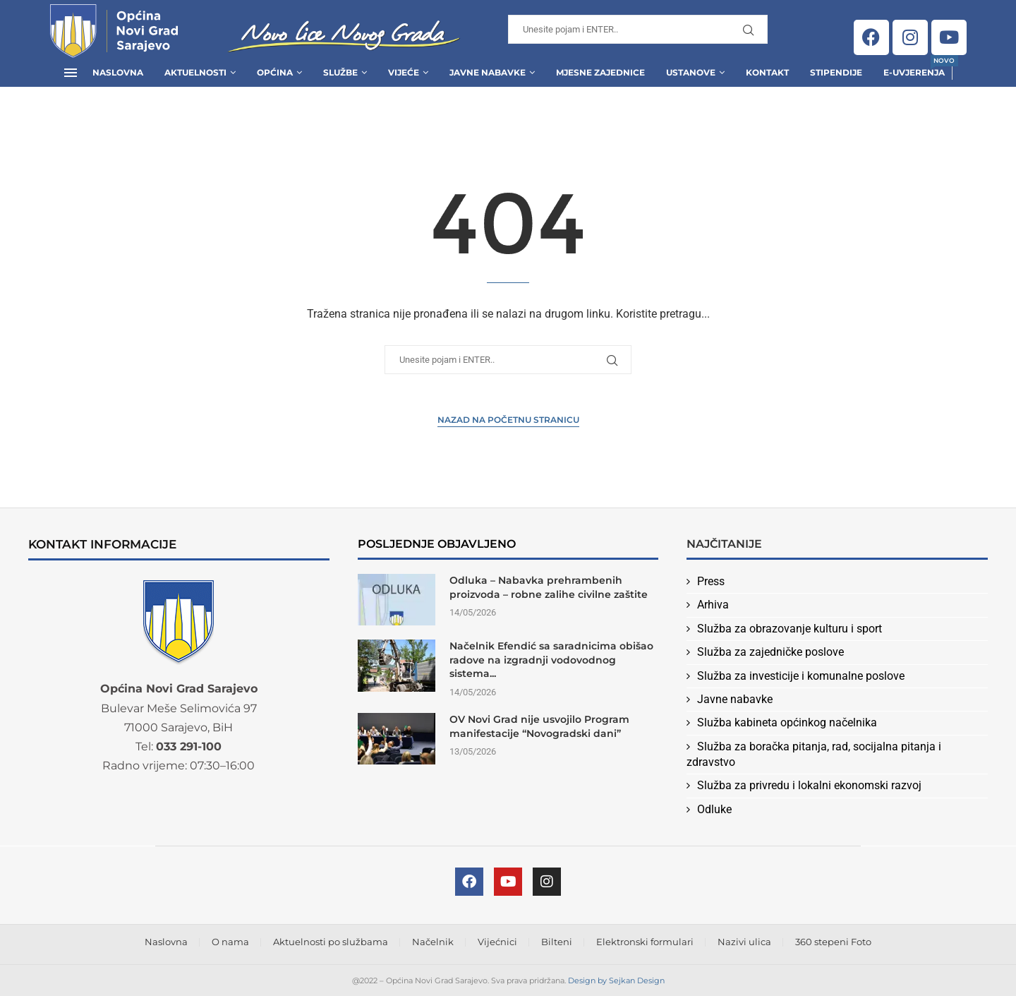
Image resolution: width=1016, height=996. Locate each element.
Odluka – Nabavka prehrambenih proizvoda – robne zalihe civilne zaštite (548, 587)
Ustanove (690, 72)
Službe (340, 72)
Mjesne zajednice (600, 72)
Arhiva (713, 604)
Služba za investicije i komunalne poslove (801, 676)
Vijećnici (497, 941)
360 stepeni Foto (833, 941)
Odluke (714, 809)
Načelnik (433, 941)
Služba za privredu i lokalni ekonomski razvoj (809, 785)
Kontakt (767, 72)
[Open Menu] (70, 72)
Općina (275, 72)
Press (711, 581)
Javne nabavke (735, 699)
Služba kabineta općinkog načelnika (787, 722)
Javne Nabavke (487, 72)
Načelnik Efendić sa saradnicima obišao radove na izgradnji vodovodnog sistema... (551, 660)
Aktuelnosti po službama (330, 941)
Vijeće (403, 72)
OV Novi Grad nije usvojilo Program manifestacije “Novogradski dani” (539, 726)
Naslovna (117, 72)
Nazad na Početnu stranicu (508, 419)
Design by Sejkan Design (616, 980)
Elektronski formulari (645, 941)
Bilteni (556, 941)
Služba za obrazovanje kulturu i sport (789, 628)
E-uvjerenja (914, 68)
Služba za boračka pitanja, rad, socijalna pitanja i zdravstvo (814, 754)
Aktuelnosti (195, 72)
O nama (230, 941)
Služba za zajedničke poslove (770, 652)
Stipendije (836, 72)
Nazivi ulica (744, 941)
